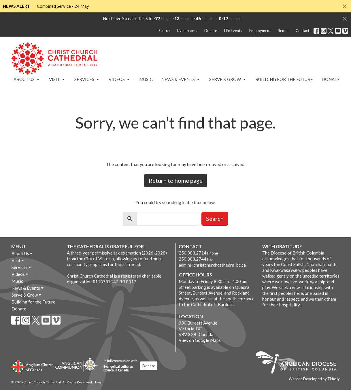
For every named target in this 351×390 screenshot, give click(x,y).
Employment (260, 30)
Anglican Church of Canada (32, 366)
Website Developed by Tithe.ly (314, 378)
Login (99, 382)
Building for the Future (284, 79)
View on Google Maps (200, 340)
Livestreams (187, 30)
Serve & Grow (228, 79)
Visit (57, 79)
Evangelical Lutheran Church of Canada (118, 366)
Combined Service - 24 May (63, 6)
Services (87, 79)
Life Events (233, 30)
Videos (120, 79)
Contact (302, 30)
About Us (27, 79)
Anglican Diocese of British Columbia (299, 363)
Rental (283, 30)
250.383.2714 (192, 252)
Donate (210, 30)
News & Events (181, 79)
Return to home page (176, 180)
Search (164, 30)
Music (146, 79)
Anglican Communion (76, 365)
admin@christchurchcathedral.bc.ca (212, 264)
